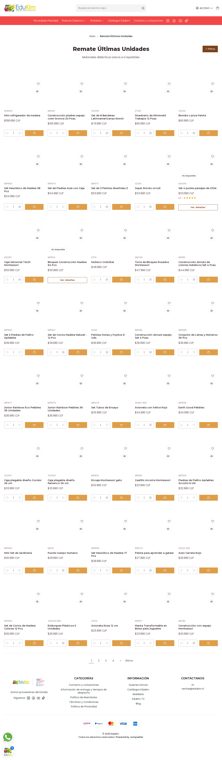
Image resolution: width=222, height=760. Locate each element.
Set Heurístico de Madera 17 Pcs (105, 569)
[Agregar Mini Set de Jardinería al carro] (36, 585)
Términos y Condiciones (84, 719)
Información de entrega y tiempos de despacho (84, 708)
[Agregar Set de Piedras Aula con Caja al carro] (79, 210)
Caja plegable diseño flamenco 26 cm (64, 495)
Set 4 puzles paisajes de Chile (197, 189)
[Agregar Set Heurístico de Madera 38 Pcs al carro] (36, 210)
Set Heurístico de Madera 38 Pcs (18, 189)
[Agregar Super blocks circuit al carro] (166, 210)
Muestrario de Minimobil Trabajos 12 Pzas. (154, 111)
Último (129, 677)
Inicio (92, 29)
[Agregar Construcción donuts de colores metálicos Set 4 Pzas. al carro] (210, 288)
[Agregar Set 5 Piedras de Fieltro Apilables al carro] (36, 363)
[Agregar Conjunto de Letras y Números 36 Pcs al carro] (210, 363)
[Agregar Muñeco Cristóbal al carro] (123, 288)
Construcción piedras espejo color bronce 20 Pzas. (66, 112)
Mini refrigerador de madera (19, 111)
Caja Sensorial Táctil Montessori (20, 268)
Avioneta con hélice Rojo (151, 420)
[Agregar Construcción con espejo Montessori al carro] (210, 660)
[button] (209, 41)
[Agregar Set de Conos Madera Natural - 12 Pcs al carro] (79, 363)
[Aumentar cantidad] (23, 131)
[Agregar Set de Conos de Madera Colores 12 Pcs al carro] (36, 660)
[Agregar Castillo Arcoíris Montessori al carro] (166, 511)
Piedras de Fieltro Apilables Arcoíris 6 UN (196, 495)
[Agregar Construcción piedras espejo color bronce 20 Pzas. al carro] (79, 131)
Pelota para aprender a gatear (153, 569)
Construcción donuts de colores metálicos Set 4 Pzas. (197, 270)
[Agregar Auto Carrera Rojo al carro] (210, 585)
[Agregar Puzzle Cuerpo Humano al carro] (79, 585)
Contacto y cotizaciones (84, 702)
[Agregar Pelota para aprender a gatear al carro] (166, 585)
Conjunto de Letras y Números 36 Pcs (195, 346)
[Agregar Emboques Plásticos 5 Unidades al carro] (79, 660)
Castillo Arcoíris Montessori (147, 495)
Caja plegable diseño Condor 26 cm (20, 495)
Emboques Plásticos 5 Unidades (65, 643)
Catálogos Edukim (138, 706)
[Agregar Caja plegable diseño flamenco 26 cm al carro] (79, 511)
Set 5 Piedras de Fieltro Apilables (22, 346)
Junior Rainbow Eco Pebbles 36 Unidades (21, 420)
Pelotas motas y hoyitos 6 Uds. (110, 346)
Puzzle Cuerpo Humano (67, 567)
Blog (138, 720)
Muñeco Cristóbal (105, 266)
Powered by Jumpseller (129, 754)
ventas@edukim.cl (193, 704)
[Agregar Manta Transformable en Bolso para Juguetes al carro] (166, 660)
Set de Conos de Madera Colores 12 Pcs (24, 643)
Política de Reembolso (83, 714)
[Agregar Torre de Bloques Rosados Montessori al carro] (166, 288)
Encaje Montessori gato (110, 493)
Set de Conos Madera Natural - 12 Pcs (65, 346)
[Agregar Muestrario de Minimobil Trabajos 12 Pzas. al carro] (166, 131)
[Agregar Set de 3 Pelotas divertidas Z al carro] (123, 210)
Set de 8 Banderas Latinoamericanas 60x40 (106, 112)
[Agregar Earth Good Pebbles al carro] (210, 437)
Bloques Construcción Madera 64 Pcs (65, 268)
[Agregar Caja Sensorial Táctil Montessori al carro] (36, 288)
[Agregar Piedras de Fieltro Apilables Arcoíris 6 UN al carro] (210, 511)
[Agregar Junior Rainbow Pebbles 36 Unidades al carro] (79, 437)
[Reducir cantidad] (7, 131)
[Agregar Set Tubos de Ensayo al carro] (123, 437)
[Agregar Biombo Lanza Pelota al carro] (210, 131)
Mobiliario (138, 711)
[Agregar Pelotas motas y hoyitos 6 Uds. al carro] (123, 363)
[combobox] (111, 8)
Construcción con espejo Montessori (193, 643)
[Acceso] (205, 8)
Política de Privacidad (84, 723)
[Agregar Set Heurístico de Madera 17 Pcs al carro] (123, 585)
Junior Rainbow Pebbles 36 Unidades (67, 420)
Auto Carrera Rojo (192, 567)
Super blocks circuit (150, 187)
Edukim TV (138, 716)
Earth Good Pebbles (194, 419)
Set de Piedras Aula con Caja (67, 189)
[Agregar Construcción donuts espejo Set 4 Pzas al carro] (166, 363)
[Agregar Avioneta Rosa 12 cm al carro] (123, 660)
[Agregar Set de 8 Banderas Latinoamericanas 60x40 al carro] (123, 131)
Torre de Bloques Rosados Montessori (151, 268)
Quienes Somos (138, 702)
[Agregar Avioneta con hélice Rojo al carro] (166, 437)
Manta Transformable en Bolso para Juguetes (154, 643)
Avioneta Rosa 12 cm (107, 641)
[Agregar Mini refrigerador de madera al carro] (36, 131)
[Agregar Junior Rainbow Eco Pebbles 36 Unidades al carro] (36, 437)
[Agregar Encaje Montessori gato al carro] (123, 511)
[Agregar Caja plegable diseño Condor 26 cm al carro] (36, 511)
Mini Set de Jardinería (21, 567)
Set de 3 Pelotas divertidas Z (104, 189)
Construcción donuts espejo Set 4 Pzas (152, 346)
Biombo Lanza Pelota (195, 109)
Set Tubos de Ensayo (108, 419)
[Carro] (218, 8)
